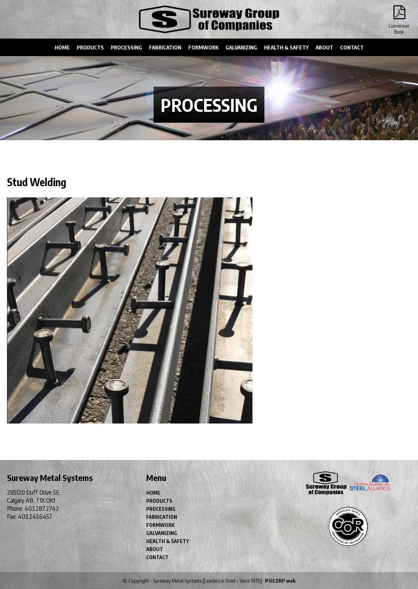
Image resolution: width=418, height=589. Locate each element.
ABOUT (324, 47)
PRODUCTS (90, 47)
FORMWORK (203, 47)
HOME (62, 47)
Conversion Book (399, 14)
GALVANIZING (241, 47)
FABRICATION (165, 47)
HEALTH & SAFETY (286, 47)
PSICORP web (280, 581)
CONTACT (352, 47)
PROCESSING (126, 47)
